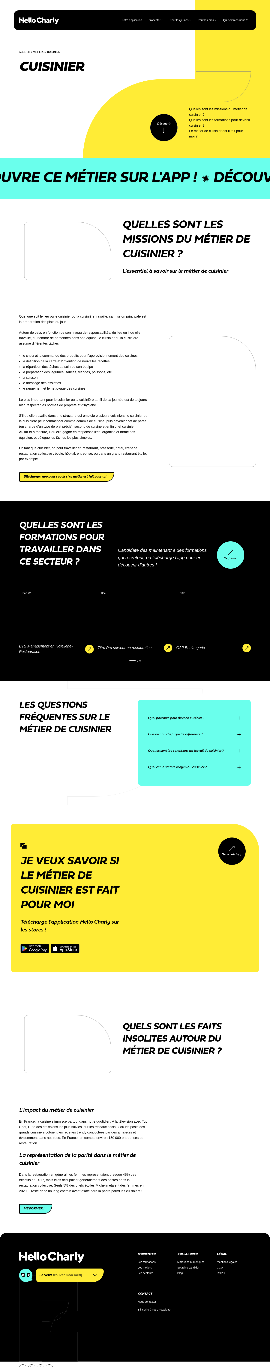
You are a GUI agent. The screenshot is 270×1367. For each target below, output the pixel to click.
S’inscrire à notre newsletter (155, 1309)
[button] (132, 660)
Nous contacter (147, 1301)
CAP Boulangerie (190, 648)
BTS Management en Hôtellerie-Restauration (46, 649)
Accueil (25, 51)
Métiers (38, 51)
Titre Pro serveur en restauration (125, 648)
